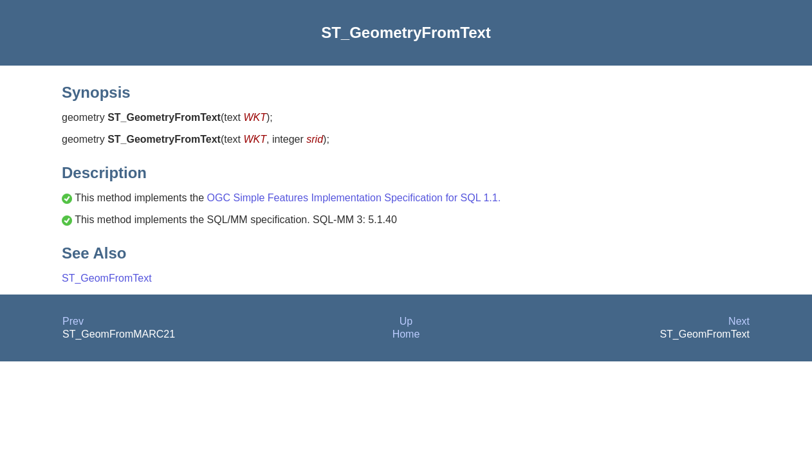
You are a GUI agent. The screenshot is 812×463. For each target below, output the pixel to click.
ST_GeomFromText (107, 278)
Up (406, 321)
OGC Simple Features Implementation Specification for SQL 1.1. (354, 197)
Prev (73, 321)
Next (739, 321)
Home (406, 334)
